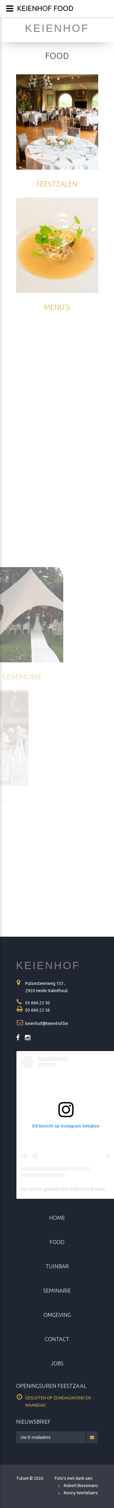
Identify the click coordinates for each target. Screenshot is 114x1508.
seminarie (57, 1290)
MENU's (57, 307)
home (57, 1218)
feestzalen (57, 184)
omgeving (57, 1315)
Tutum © (29, 1478)
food (57, 1242)
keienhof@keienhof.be (46, 1023)
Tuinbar (57, 1266)
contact (57, 1339)
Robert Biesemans (81, 1485)
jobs (57, 1363)
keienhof (57, 28)
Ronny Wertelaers (81, 1492)
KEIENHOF (48, 965)
